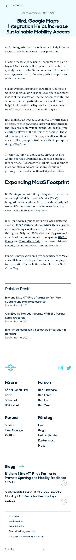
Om (40, 425)
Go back (16, 5)
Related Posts (17, 289)
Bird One (44, 405)
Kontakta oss (46, 440)
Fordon (44, 382)
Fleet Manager (14, 430)
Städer (9, 425)
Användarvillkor (16, 521)
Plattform (11, 435)
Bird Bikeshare (47, 390)
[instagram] (61, 368)
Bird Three (45, 395)
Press (41, 445)
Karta (8, 395)
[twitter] (69, 368)
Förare (11, 382)
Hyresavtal (14, 516)
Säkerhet (11, 400)
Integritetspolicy (16, 526)
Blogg (41, 430)
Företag (45, 417)
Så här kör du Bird (16, 390)
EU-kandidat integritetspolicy (22, 531)
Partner (12, 417)
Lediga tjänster (48, 435)
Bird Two (43, 400)
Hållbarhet (12, 405)
